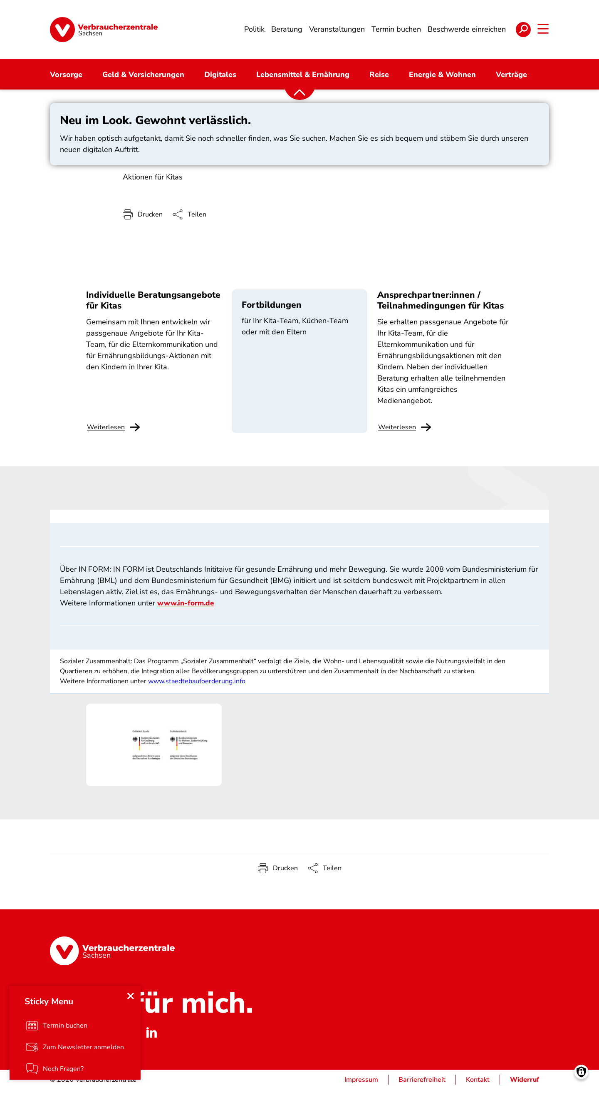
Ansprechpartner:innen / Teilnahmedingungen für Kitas (440, 303)
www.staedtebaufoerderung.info (196, 684)
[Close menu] (131, 998)
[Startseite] (104, 31)
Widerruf (524, 1083)
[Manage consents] (581, 1075)
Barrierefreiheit (422, 1083)
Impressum (361, 1083)
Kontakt (478, 1083)
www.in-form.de (187, 606)
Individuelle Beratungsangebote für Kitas (153, 303)
